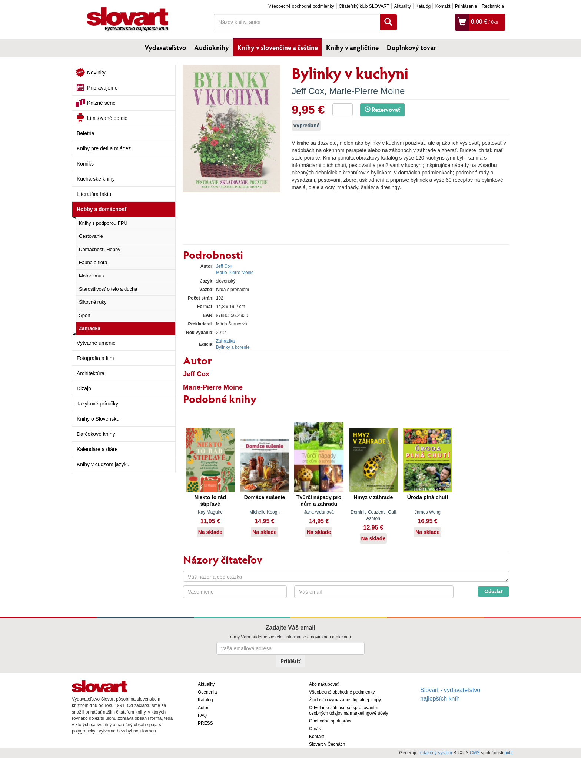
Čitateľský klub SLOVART (364, 6)
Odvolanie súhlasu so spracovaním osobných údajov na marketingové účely (348, 710)
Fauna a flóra (93, 262)
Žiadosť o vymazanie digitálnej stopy (345, 699)
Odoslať (493, 591)
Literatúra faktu (94, 194)
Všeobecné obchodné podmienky (301, 6)
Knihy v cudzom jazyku (103, 464)
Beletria (85, 133)
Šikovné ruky (92, 302)
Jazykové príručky (97, 404)
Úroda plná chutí (427, 497)
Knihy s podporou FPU (103, 223)
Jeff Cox (308, 91)
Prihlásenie (466, 6)
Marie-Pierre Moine (367, 91)
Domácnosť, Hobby (99, 249)
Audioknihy (211, 47)
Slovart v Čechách (327, 744)
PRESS (205, 723)
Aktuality (402, 6)
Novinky (96, 73)
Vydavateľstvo (165, 47)
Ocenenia (207, 692)
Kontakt (443, 6)
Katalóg (423, 6)
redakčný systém (435, 752)
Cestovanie (91, 236)
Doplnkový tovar (411, 47)
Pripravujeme (102, 88)
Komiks (85, 164)
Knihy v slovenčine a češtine (277, 47)
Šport (84, 315)
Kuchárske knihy (96, 179)
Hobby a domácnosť (102, 209)
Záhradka (89, 328)
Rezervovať (382, 109)
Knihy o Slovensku (98, 419)
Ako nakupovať (324, 684)
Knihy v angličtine (352, 47)
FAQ (202, 715)
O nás (315, 728)
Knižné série (101, 103)
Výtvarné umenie (96, 343)
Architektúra (90, 373)
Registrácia (493, 6)
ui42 (508, 752)
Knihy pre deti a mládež (104, 148)
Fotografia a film (95, 358)
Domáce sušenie (264, 497)
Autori (203, 707)
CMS (475, 752)
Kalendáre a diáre (97, 449)
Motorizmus (91, 275)
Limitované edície (107, 118)
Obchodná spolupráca (330, 721)
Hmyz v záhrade (373, 497)
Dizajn (84, 388)
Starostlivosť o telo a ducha (108, 289)
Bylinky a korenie (233, 347)
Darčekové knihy (96, 434)
